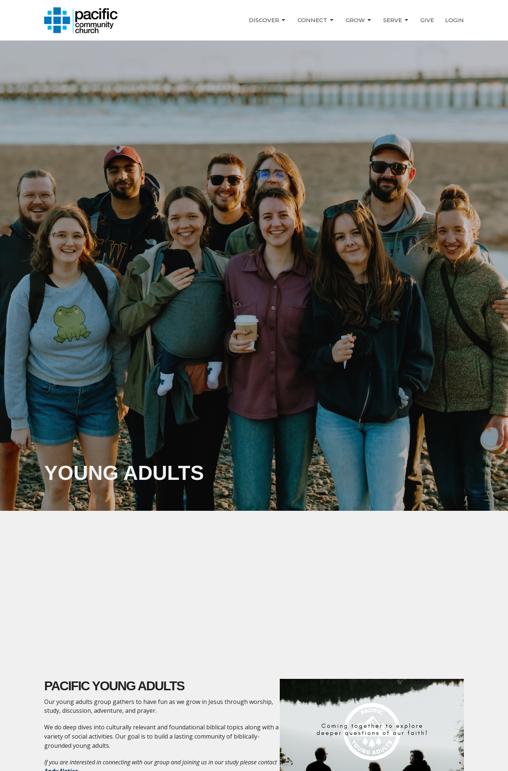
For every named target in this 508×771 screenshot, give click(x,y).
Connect (316, 20)
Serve (396, 20)
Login (454, 20)
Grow (359, 20)
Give (427, 20)
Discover (267, 20)
